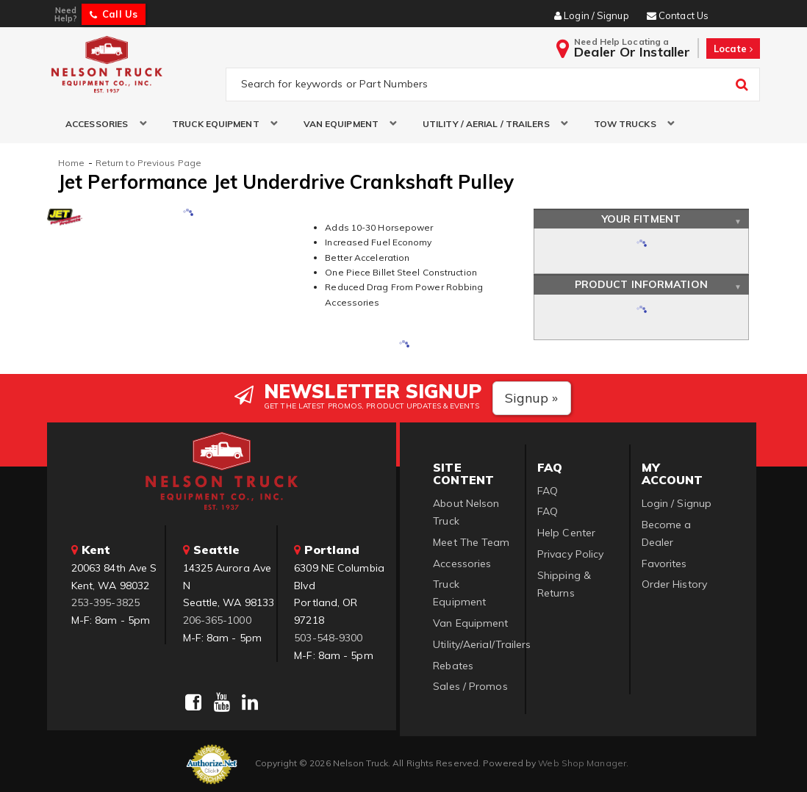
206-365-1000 (217, 620)
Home (71, 162)
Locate (733, 48)
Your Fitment (641, 219)
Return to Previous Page (148, 162)
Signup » (532, 397)
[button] (100, 124)
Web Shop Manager (582, 762)
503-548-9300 (328, 637)
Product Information (641, 284)
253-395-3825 (105, 602)
